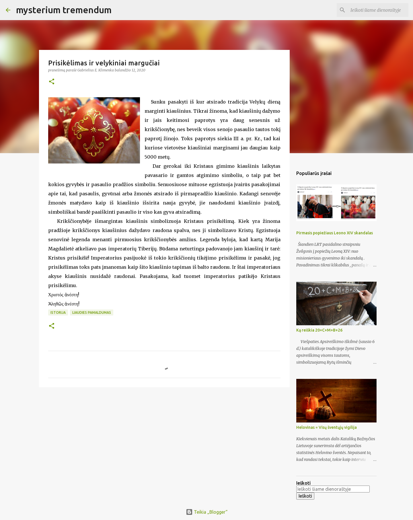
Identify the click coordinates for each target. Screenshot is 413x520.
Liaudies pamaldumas (91, 312)
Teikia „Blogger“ (206, 512)
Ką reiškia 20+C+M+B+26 (319, 330)
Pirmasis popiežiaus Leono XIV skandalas (334, 233)
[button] (51, 82)
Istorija (58, 312)
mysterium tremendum (64, 10)
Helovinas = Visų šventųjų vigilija (326, 427)
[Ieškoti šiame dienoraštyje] (378, 10)
